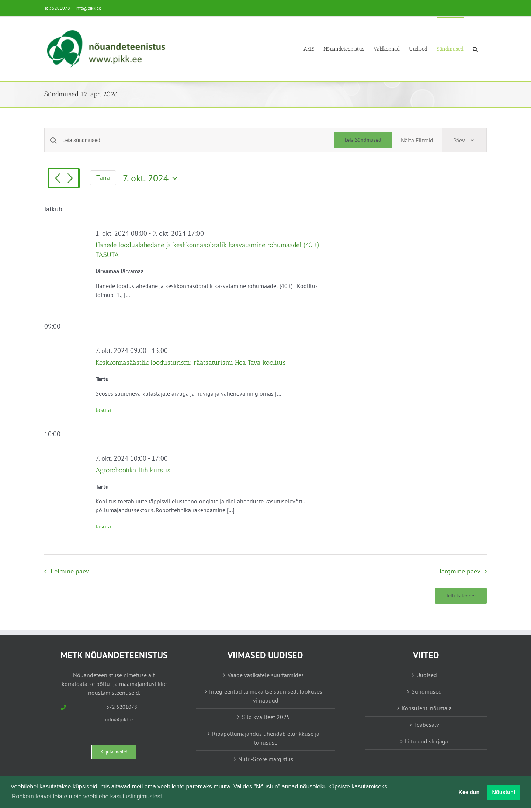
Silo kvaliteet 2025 (266, 717)
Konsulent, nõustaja (427, 708)
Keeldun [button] (469, 792)
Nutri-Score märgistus (265, 759)
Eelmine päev (70, 571)
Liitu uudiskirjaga (426, 741)
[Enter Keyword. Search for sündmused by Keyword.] (198, 140)
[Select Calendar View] (464, 140)
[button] (475, 48)
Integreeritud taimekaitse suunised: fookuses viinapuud (265, 696)
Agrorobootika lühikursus (133, 470)
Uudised (426, 675)
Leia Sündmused (363, 139)
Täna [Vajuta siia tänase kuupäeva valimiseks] (103, 177)
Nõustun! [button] (504, 792)
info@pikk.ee (88, 8)
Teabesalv (426, 724)
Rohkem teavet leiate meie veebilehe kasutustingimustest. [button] (88, 796)
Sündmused (427, 691)
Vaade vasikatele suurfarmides (266, 675)
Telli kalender (461, 596)
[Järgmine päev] (70, 178)
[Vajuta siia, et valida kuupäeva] (152, 178)
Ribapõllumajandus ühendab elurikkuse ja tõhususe (265, 738)
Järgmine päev (460, 571)
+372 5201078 (120, 707)
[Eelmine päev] (57, 178)
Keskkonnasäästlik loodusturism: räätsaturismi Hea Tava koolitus (191, 362)
